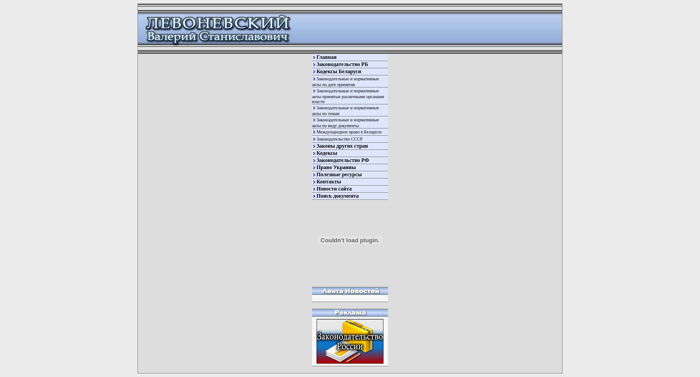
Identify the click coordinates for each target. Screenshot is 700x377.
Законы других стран (342, 146)
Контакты (329, 181)
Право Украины (336, 167)
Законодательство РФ (343, 160)
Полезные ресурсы (339, 174)
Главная (327, 57)
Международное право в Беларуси (349, 131)
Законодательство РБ (342, 64)
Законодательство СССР (339, 139)
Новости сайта (334, 189)
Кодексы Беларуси (339, 71)
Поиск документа (338, 196)
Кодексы (327, 153)
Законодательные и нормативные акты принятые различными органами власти (348, 96)
